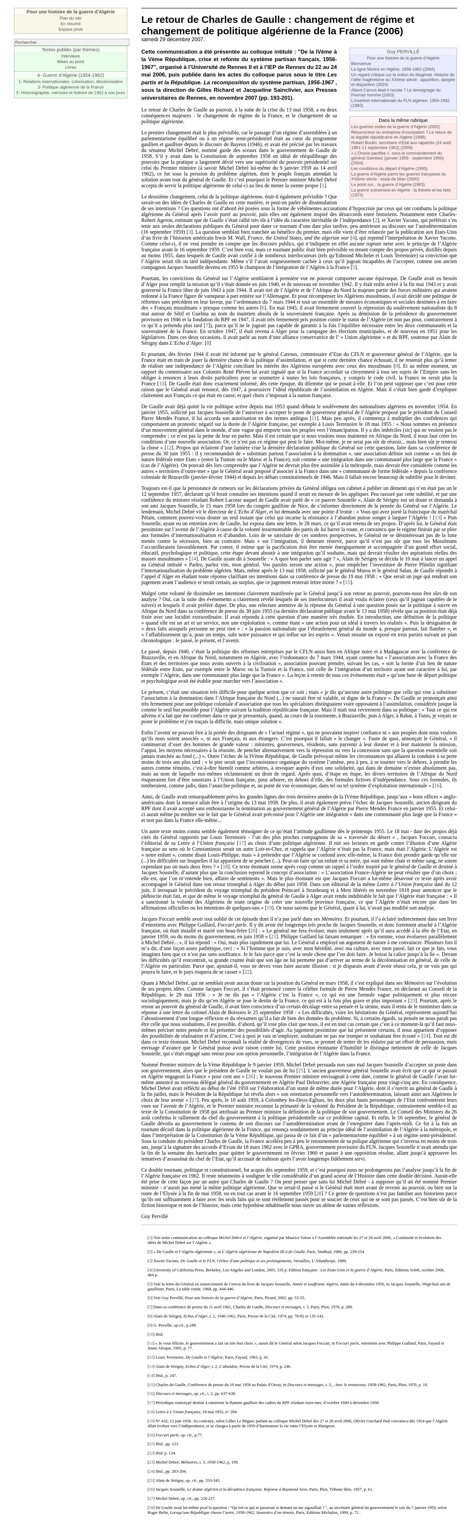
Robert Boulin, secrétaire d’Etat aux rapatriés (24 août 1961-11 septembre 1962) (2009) (401, 145)
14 (193, 558)
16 (437, 785)
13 (437, 517)
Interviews (70, 56)
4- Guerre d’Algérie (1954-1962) (70, 75)
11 (313, 418)
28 (319, 1193)
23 (412, 1000)
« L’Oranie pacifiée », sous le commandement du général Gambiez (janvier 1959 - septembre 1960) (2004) (397, 158)
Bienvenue (361, 63)
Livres (70, 67)
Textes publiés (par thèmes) (71, 49)
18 (225, 866)
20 (252, 930)
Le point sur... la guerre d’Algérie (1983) (388, 184)
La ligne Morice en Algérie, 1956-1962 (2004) (393, 69)
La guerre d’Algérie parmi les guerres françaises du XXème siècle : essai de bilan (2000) (398, 176)
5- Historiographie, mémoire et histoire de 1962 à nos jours (70, 92)
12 (168, 447)
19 (269, 908)
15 (347, 582)
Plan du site (71, 18)
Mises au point (70, 61)
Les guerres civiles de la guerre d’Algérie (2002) (395, 126)
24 (425, 1036)
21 (273, 936)
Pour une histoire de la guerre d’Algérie (403, 58)
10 (161, 383)
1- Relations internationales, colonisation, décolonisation (71, 81)
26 (250, 1076)
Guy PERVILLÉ (403, 51)
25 (300, 1070)
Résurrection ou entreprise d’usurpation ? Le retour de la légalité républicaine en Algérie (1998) (401, 135)
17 (241, 843)
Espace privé (71, 29)
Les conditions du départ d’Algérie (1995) (389, 168)
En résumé (71, 23)
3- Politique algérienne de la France (71, 87)
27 (194, 1100)
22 (247, 972)
